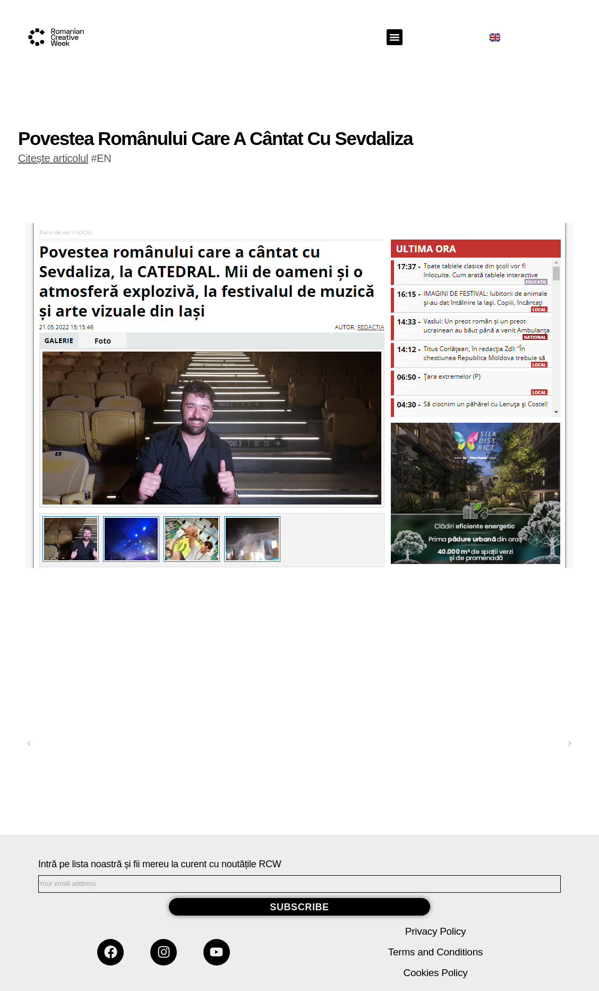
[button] (395, 37)
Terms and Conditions (435, 952)
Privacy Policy (435, 931)
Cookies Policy (436, 972)
